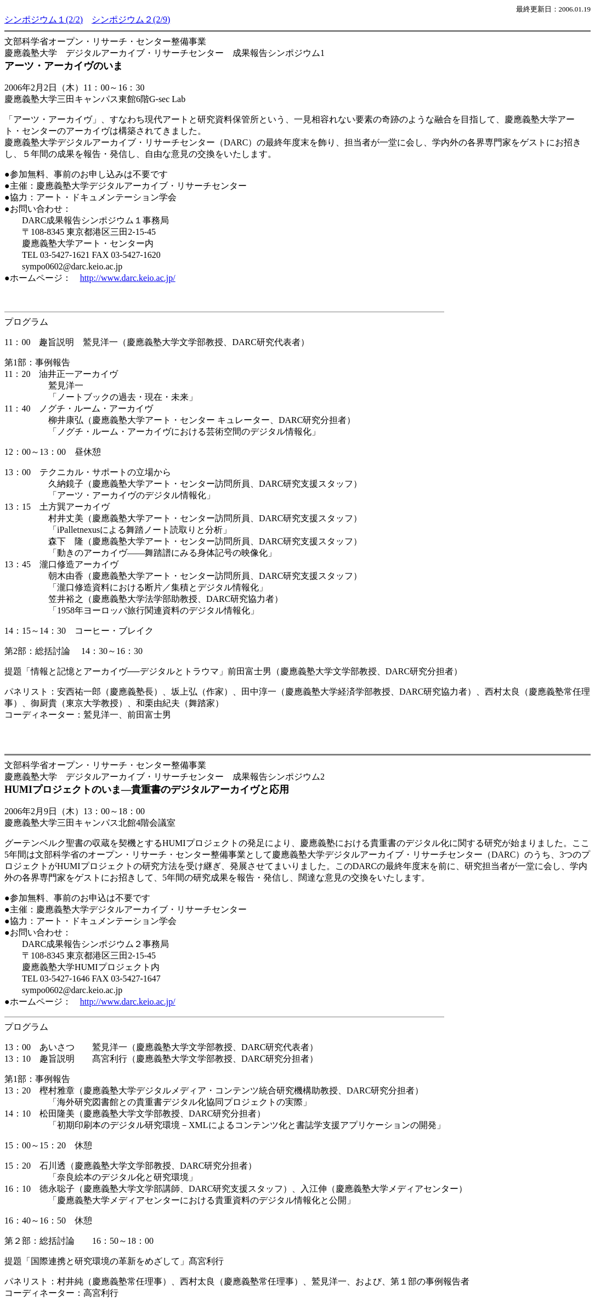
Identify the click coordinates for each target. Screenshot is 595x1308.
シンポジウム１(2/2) (43, 19)
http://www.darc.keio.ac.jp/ (127, 278)
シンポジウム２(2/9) (131, 19)
